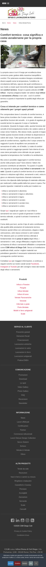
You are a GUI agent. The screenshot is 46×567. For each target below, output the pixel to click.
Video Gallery (23, 387)
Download (23, 379)
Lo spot (23, 383)
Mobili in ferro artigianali (23, 311)
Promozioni (23, 375)
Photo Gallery (23, 391)
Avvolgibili (23, 493)
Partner (23, 430)
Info (31, 563)
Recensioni (23, 399)
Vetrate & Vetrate (23, 450)
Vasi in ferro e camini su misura (23, 477)
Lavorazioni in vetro (23, 348)
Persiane (22, 489)
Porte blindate (23, 307)
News (23, 418)
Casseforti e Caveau (23, 485)
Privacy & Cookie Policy (23, 531)
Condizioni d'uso (23, 535)
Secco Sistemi (23, 442)
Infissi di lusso (23, 294)
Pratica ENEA (23, 360)
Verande (23, 301)
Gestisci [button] (24, 563)
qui (7, 211)
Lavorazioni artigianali (23, 356)
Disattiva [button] (17, 563)
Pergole (23, 288)
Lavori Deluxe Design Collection (23, 438)
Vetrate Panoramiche (23, 298)
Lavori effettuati (23, 422)
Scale (23, 314)
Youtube (13, 267)
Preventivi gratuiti (23, 332)
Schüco (23, 446)
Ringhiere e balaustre (23, 481)
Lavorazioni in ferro (23, 352)
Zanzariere (23, 497)
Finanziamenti (23, 340)
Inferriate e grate (22, 304)
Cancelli (23, 509)
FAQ (23, 395)
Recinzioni (23, 473)
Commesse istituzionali (23, 434)
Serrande (23, 501)
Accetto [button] (10, 563)
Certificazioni (23, 426)
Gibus (23, 454)
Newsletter (23, 403)
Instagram (4, 267)
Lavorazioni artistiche (23, 344)
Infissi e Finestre (23, 285)
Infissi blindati (23, 291)
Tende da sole (23, 469)
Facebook (35, 264)
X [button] (36, 563)
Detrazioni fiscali (23, 336)
